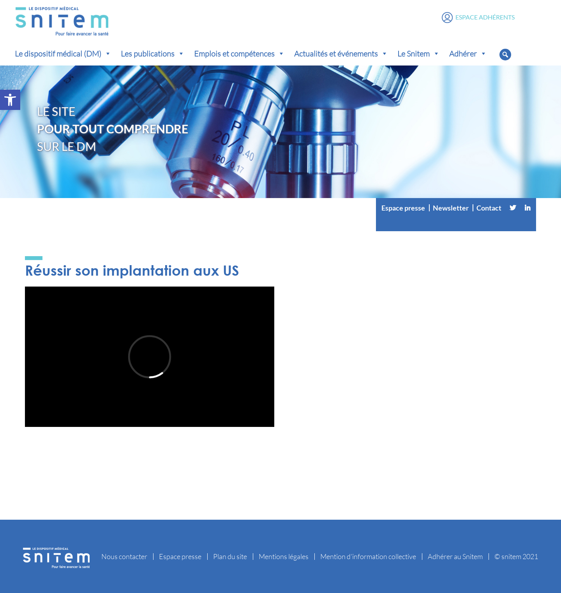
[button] (10, 100)
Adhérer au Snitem (455, 556)
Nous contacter (124, 556)
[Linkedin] (527, 208)
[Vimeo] (456, 223)
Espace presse (403, 208)
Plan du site (230, 556)
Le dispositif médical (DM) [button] (63, 53)
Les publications (153, 53)
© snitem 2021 (516, 556)
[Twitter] (512, 208)
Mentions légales (284, 556)
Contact (488, 208)
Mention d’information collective (368, 556)
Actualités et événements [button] (341, 53)
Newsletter (451, 208)
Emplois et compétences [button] (239, 53)
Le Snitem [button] (418, 53)
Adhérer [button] (468, 53)
